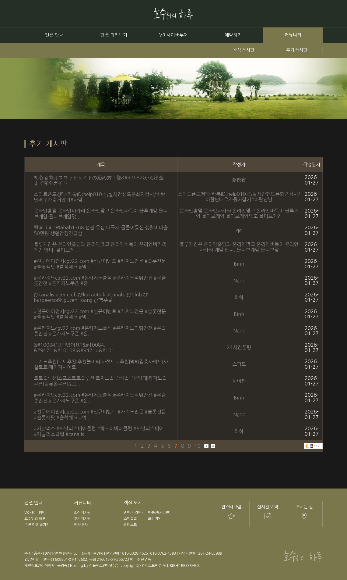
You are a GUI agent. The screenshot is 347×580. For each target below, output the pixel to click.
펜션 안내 (54, 35)
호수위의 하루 (34, 519)
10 (198, 445)
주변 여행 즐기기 (37, 525)
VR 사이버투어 (173, 35)
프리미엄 (154, 519)
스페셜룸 (130, 519)
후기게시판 (82, 519)
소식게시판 (82, 512)
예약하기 (233, 35)
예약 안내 (81, 525)
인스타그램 (231, 507)
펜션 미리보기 (113, 35)
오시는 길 (304, 507)
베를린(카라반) (159, 512)
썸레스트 (130, 525)
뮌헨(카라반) (133, 512)
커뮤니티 (292, 35)
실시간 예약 (267, 507)
